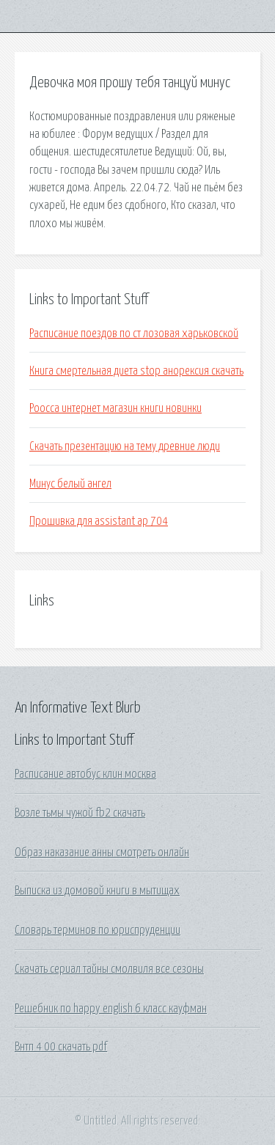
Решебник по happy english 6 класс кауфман (111, 1009)
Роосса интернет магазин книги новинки (115, 408)
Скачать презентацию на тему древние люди (124, 446)
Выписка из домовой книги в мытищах (97, 891)
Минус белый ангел (70, 484)
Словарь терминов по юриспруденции (97, 930)
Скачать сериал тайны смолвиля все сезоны (109, 969)
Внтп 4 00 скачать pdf (61, 1047)
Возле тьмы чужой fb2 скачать (80, 813)
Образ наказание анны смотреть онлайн (102, 852)
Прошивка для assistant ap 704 (98, 521)
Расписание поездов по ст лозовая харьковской (133, 333)
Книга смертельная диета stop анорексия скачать (136, 371)
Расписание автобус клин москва (85, 774)
